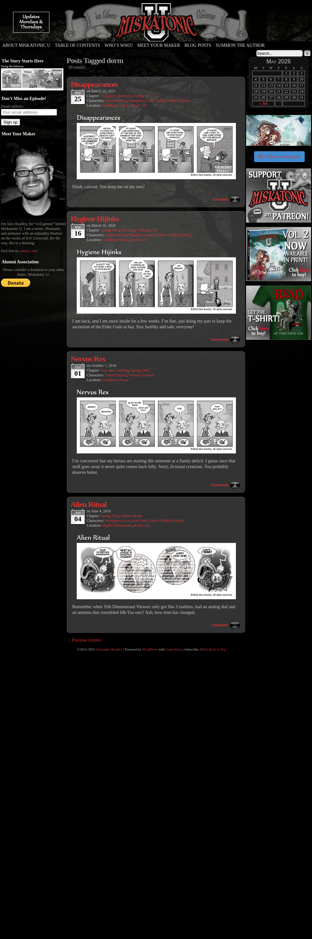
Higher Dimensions (117, 525)
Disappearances (94, 84)
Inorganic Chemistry (116, 96)
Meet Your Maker (158, 45)
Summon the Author (240, 45)
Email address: (12, 106)
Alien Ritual (89, 504)
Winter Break (131, 516)
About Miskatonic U (26, 45)
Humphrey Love (141, 100)
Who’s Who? (118, 45)
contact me (27, 251)
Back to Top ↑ (219, 649)
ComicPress (173, 649)
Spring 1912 (143, 96)
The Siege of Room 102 (139, 230)
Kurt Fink (139, 520)
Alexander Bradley (109, 649)
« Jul (263, 103)
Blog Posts (198, 45)
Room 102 (139, 240)
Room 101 (139, 105)
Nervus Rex (88, 359)
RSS (203, 649)
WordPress (149, 649)
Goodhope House (115, 105)
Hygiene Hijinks (95, 219)
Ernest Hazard (116, 100)
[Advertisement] (278, 381)
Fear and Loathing (115, 370)
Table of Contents (77, 45)
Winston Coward (141, 235)
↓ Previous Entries (84, 640)
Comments (219, 339)
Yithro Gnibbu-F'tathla (172, 100)
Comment (220, 199)
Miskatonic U (156, 35)
